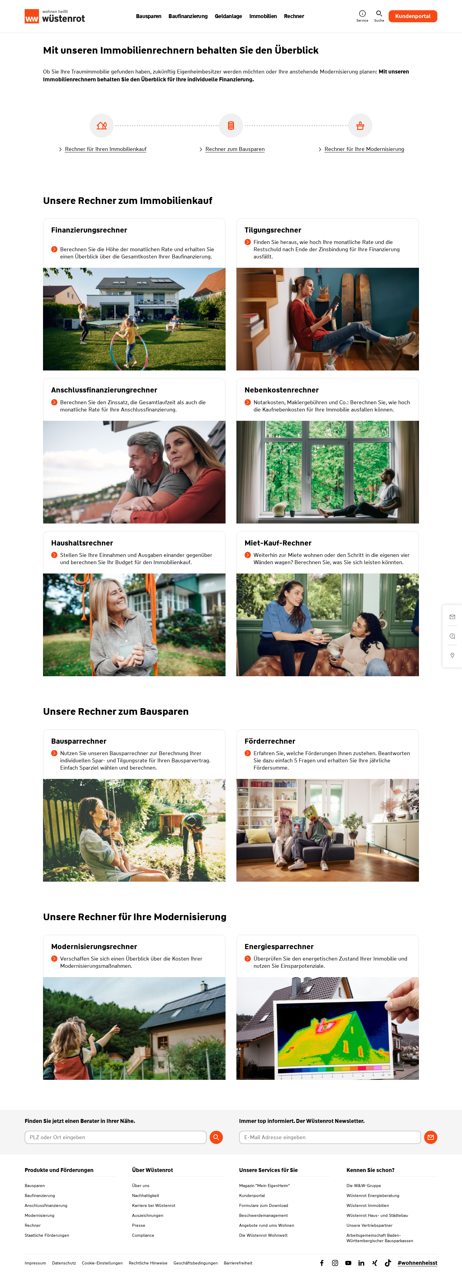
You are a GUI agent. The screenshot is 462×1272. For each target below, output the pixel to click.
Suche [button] (379, 16)
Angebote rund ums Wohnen (266, 1225)
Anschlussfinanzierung (46, 1205)
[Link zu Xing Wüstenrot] (375, 1263)
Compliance (143, 1235)
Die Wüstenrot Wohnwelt (263, 1235)
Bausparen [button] (148, 16)
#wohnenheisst (417, 1263)
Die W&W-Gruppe (363, 1185)
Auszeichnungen (147, 1215)
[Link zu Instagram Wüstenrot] (335, 1263)
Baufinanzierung (40, 1195)
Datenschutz (64, 1263)
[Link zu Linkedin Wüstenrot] (361, 1263)
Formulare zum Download (263, 1205)
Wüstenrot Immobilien (367, 1205)
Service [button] (362, 16)
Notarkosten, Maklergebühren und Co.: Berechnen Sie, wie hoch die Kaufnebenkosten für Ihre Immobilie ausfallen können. (327, 406)
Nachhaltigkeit (145, 1195)
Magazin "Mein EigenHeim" (264, 1185)
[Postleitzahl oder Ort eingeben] (116, 1137)
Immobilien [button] (263, 16)
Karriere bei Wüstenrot (153, 1205)
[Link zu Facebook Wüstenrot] (322, 1263)
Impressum (35, 1263)
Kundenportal (413, 16)
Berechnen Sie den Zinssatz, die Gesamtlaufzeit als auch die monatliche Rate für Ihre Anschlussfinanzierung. (128, 406)
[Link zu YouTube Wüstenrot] (348, 1263)
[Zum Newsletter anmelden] (430, 1137)
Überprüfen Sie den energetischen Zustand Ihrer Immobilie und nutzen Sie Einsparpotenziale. (326, 962)
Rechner (33, 1225)
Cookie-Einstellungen (102, 1263)
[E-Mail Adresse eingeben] (330, 1137)
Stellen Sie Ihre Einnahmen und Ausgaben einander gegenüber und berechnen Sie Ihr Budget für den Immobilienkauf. (131, 559)
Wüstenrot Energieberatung (372, 1195)
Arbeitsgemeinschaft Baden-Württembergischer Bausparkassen (379, 1238)
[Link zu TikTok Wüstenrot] (388, 1263)
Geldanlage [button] (228, 16)
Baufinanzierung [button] (188, 16)
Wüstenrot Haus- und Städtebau (377, 1215)
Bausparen (35, 1185)
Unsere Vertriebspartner (369, 1225)
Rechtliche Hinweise (148, 1263)
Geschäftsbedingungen (196, 1263)
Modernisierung (39, 1215)
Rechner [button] (294, 16)
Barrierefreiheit (238, 1263)
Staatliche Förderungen (47, 1235)
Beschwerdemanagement (263, 1215)
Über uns (140, 1185)
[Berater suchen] (216, 1137)
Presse (138, 1225)
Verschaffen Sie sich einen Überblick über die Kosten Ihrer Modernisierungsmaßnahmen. (126, 962)
